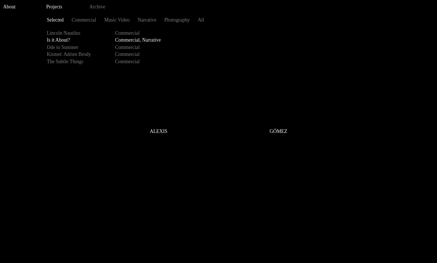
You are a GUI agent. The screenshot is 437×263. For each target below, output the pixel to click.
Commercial (84, 20)
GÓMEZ (278, 131)
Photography (176, 20)
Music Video (117, 20)
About (9, 6)
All (201, 20)
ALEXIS (158, 131)
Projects (54, 6)
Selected (55, 20)
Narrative (147, 20)
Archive (97, 6)
